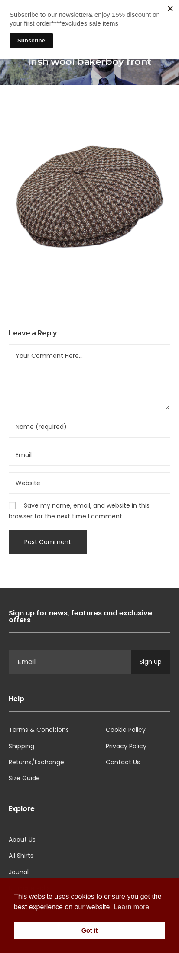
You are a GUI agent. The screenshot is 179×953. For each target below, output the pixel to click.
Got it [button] (89, 930)
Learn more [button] (131, 907)
